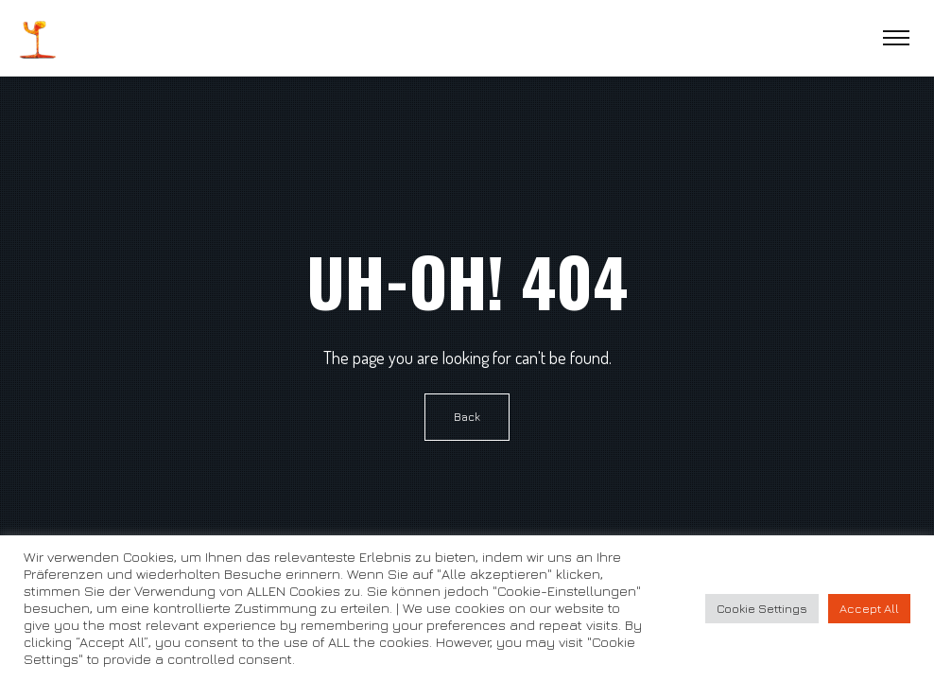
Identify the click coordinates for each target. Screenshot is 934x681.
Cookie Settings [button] (762, 608)
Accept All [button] (869, 608)
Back (467, 417)
